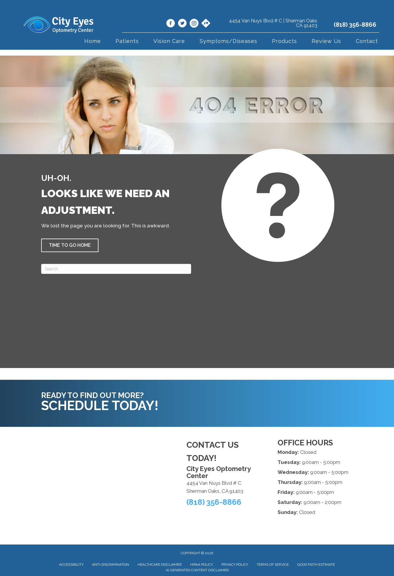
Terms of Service (273, 564)
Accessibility (71, 564)
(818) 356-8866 (355, 24)
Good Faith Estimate (316, 564)
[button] (69, 245)
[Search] (116, 269)
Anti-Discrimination (110, 564)
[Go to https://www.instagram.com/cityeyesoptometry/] (194, 24)
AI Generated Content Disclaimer (197, 570)
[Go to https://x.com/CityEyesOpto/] (182, 24)
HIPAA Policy (201, 564)
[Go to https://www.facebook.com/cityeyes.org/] (170, 24)
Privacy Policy (234, 564)
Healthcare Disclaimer (160, 564)
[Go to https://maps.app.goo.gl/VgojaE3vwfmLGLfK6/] (205, 24)
